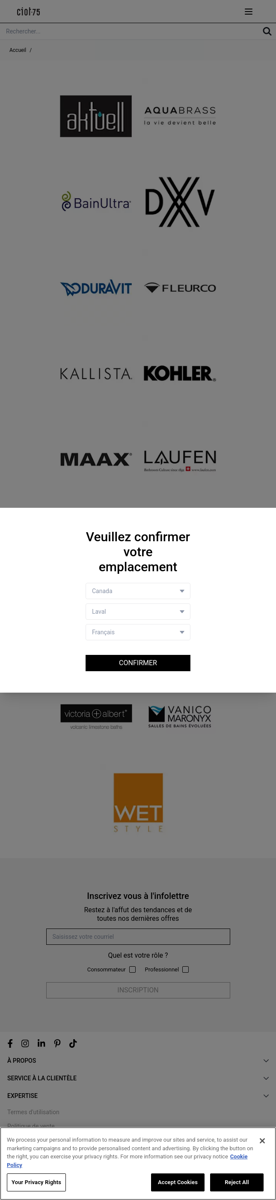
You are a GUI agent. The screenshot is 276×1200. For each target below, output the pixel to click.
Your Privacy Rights (36, 1182)
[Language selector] (138, 632)
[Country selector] (138, 591)
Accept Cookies (178, 1182)
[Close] (262, 1140)
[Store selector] (138, 611)
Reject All (237, 1182)
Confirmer (138, 663)
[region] (138, 1163)
